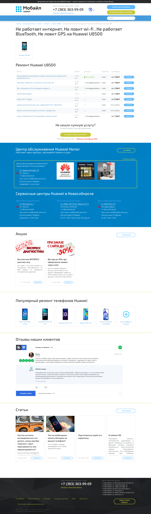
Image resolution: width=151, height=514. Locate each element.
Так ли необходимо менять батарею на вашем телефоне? (57, 438)
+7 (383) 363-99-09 (68, 9)
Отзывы (47, 499)
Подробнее (38, 282)
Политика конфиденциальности (31, 504)
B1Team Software (38, 511)
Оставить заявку (121, 12)
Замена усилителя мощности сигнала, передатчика (36, 111)
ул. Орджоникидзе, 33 (29, 170)
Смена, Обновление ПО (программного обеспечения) (37, 116)
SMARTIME (28, 511)
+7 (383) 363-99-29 (27, 176)
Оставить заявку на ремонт (75, 135)
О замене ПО (115, 435)
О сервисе (20, 499)
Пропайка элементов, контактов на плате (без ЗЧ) (35, 83)
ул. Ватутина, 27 (108, 204)
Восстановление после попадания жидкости (33, 88)
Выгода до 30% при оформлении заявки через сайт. (58, 262)
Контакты (83, 499)
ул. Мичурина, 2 (27, 204)
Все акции (125, 235)
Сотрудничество (61, 499)
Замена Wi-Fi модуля (24, 99)
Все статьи (125, 411)
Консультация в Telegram (29, 181)
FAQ (73, 499)
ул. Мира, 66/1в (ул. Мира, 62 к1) (75, 204)
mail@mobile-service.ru (37, 179)
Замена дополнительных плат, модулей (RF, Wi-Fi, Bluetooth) (39, 105)
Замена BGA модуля (24, 94)
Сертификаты (34, 499)
